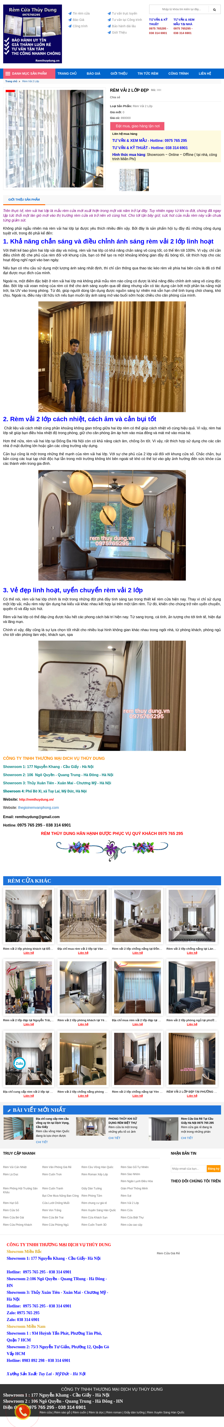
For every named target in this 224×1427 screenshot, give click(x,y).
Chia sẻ (115, 97)
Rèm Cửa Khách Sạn (94, 1217)
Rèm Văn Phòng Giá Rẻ (56, 1167)
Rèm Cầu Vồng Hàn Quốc (97, 1167)
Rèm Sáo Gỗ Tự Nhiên (135, 1167)
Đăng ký (213, 1168)
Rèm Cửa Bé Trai (52, 1217)
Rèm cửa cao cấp (131, 1224)
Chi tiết (42, 1142)
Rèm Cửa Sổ (11, 1210)
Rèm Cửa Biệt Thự (132, 1217)
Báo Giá (76, 20)
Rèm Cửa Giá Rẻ (168, 1253)
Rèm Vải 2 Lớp (130, 1203)
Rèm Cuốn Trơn (52, 1174)
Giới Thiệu (117, 32)
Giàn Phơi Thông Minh (134, 1188)
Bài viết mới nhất (37, 1110)
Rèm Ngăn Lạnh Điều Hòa (137, 1181)
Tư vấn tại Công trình (125, 20)
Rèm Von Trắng (51, 1210)
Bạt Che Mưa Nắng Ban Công (60, 1195)
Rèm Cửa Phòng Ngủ (55, 1224)
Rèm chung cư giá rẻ (94, 1203)
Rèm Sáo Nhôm (130, 1174)
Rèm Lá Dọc (10, 1174)
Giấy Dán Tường (91, 1188)
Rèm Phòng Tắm (91, 1195)
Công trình (77, 26)
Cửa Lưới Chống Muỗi (55, 1203)
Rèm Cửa (127, 1210)
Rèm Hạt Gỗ (10, 1203)
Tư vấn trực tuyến (122, 13)
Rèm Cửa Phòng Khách (17, 1224)
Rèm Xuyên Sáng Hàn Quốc (98, 1210)
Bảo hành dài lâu (122, 26)
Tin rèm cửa (79, 13)
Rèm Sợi (126, 1195)
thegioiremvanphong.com (38, 807)
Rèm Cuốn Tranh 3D (93, 1224)
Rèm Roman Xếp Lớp (94, 1174)
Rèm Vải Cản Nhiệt (15, 1167)
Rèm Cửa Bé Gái (13, 1217)
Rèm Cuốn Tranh (52, 1188)
